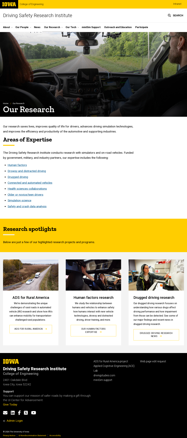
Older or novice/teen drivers (25, 194)
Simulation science (19, 200)
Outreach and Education (118, 27)
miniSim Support (91, 27)
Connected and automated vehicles (30, 183)
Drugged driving (18, 177)
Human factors (17, 165)
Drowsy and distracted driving (27, 171)
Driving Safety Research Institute (37, 15)
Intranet (177, 3)
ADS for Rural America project (111, 361)
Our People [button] (22, 27)
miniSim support (103, 380)
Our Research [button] (52, 27)
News (37, 27)
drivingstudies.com (104, 375)
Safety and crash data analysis (27, 206)
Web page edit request (153, 361)
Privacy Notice (9, 435)
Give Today (10, 404)
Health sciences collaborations (27, 188)
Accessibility (55, 435)
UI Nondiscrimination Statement (32, 435)
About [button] (6, 27)
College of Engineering (31, 4)
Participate (141, 27)
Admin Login (15, 420)
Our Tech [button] (71, 27)
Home (5, 103)
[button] (175, 15)
